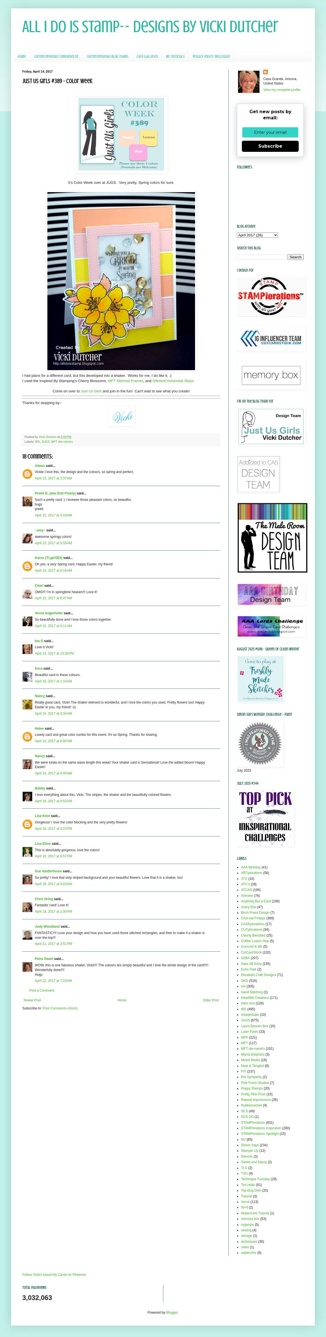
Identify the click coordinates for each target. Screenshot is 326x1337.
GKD (244, 981)
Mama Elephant (252, 1054)
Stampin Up (250, 1151)
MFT (244, 1043)
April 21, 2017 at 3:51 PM (53, 944)
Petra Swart (44, 959)
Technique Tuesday (255, 1179)
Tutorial (246, 1196)
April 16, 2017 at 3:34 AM (53, 713)
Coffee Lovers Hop (255, 941)
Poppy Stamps (252, 1088)
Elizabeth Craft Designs (258, 975)
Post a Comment (41, 990)
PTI (243, 1071)
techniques (249, 1242)
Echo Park (248, 969)
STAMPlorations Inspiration (261, 1128)
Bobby (40, 788)
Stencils (247, 1156)
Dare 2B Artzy (251, 964)
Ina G (39, 641)
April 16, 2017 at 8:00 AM (53, 741)
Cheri (39, 586)
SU (243, 1140)
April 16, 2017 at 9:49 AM (53, 773)
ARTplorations (251, 873)
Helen (39, 729)
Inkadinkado (250, 1015)
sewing (246, 1230)
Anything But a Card (256, 901)
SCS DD (247, 1117)
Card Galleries (147, 57)
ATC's (245, 884)
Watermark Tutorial (255, 1213)
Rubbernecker (251, 1105)
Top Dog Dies (251, 1190)
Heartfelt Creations (255, 998)
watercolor (248, 1253)
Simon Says (250, 1145)
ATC (244, 879)
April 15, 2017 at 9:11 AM (53, 626)
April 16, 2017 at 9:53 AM (53, 801)
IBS (37, 441)
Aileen (40, 466)
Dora (38, 668)
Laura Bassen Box (254, 1026)
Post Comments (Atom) (60, 1008)
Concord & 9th (251, 947)
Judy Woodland (47, 927)
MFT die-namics (62, 441)
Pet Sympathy (251, 1077)
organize (247, 1225)
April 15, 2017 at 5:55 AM (53, 543)
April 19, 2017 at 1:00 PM (53, 911)
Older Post (211, 1000)
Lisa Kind (42, 816)
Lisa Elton (43, 844)
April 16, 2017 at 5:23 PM (53, 829)
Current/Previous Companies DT (56, 57)
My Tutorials (175, 57)
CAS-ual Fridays (253, 918)
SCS (244, 1111)
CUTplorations (251, 930)
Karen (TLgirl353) (48, 558)
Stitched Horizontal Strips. (173, 381)
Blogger (171, 1312)
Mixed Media (250, 1060)
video (245, 1247)
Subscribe (270, 146)
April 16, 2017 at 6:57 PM (53, 856)
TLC (244, 1168)
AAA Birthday (251, 867)
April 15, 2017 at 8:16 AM (53, 571)
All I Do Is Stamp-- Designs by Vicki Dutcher (150, 26)
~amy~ (40, 530)
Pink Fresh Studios (255, 1083)
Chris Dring (44, 899)
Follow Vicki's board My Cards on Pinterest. (54, 1275)
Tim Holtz (248, 1185)
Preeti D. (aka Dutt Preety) (55, 493)
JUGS (46, 441)
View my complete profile (281, 90)
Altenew (247, 896)
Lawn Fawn (249, 1032)
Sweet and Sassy (254, 1162)
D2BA (245, 958)
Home (22, 57)
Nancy (40, 696)
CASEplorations (253, 924)
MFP (244, 1037)
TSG (244, 1173)
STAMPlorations (253, 1123)
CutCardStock (251, 952)
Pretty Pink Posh (253, 1094)
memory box (250, 1219)
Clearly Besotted (253, 935)
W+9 (244, 1207)
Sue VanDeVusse (48, 871)
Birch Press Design (255, 913)
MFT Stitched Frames (125, 381)
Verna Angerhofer (49, 613)
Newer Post (32, 1000)
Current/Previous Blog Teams (107, 57)
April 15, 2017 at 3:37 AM (53, 478)
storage (246, 1236)
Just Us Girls (91, 391)
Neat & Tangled (252, 1066)
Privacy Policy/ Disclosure (211, 57)
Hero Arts (248, 1003)
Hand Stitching (252, 992)
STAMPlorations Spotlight (260, 1134)
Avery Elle (248, 907)
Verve (245, 1202)
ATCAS (246, 890)
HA (243, 986)
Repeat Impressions (256, 1100)
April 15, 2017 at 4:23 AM (53, 515)
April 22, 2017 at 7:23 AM (53, 981)
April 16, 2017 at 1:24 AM (53, 681)
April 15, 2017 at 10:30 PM (54, 653)
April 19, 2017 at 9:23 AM (53, 884)
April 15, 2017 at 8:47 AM (53, 598)
